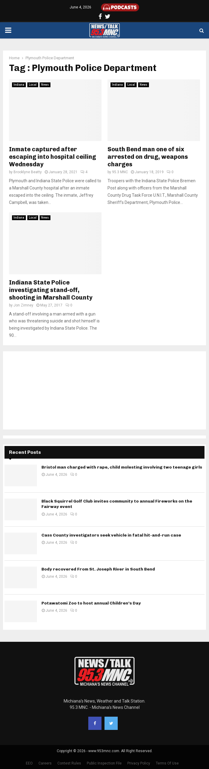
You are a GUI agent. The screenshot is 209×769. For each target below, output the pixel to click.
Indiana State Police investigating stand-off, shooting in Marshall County (50, 290)
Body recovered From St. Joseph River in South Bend (98, 569)
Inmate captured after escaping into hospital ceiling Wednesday (52, 157)
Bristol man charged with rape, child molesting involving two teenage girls (121, 467)
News (45, 84)
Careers (45, 763)
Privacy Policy (138, 763)
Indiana (19, 84)
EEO (29, 763)
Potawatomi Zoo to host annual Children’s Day (91, 603)
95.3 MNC (120, 172)
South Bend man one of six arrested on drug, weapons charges (148, 157)
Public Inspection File (104, 763)
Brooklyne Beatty (28, 172)
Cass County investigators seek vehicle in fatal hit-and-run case (111, 535)
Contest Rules (69, 763)
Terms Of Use (167, 763)
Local (33, 84)
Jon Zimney (23, 305)
